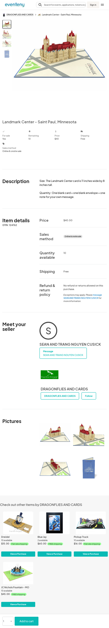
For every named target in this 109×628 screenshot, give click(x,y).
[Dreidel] (18, 523)
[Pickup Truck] (91, 523)
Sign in (93, 4)
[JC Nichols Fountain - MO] (18, 573)
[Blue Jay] (55, 523)
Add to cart (27, 621)
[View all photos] (59, 67)
